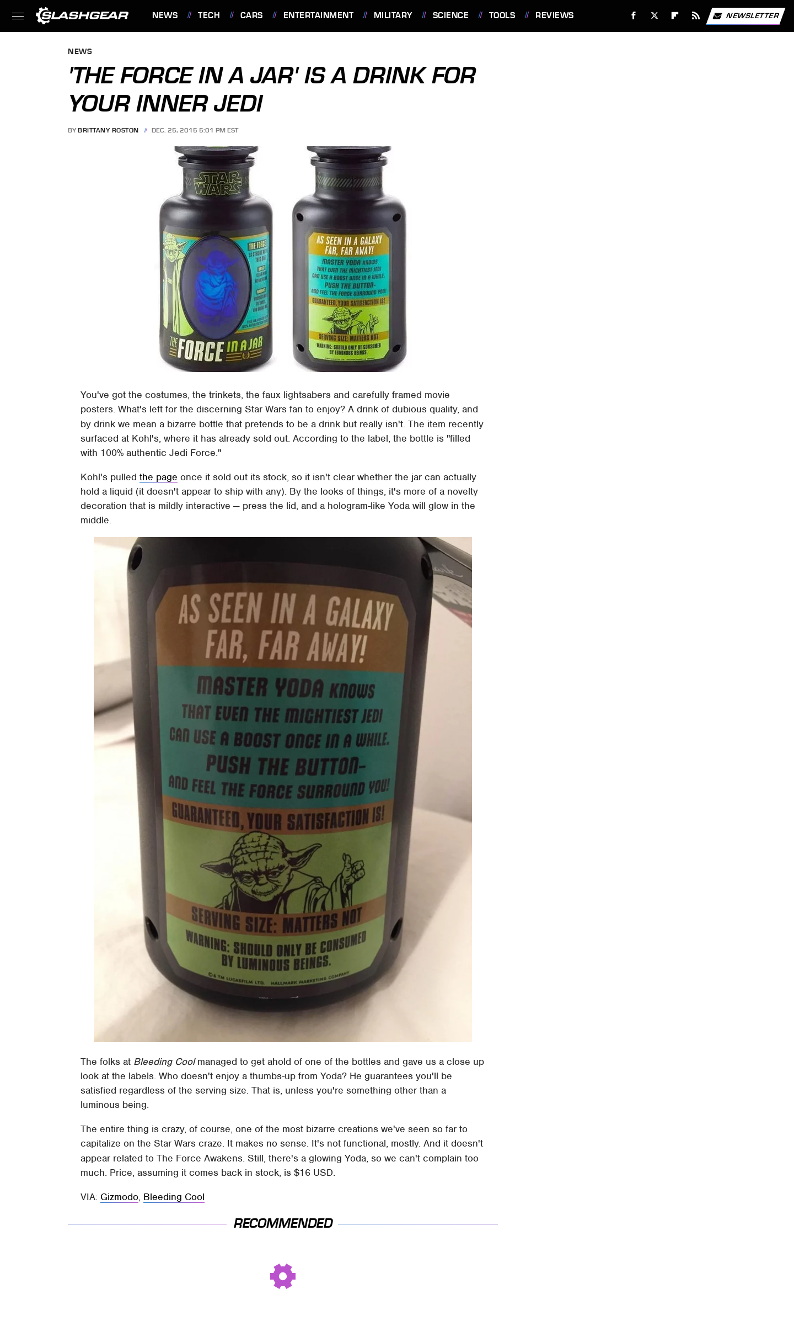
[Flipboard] (675, 15)
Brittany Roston (108, 130)
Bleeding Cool (174, 1197)
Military (393, 15)
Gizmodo (119, 1197)
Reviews (554, 15)
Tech (209, 15)
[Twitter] (654, 15)
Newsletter (745, 16)
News (165, 15)
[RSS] (696, 15)
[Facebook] (634, 15)
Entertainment (318, 15)
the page (159, 477)
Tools (502, 15)
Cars (251, 15)
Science (451, 15)
